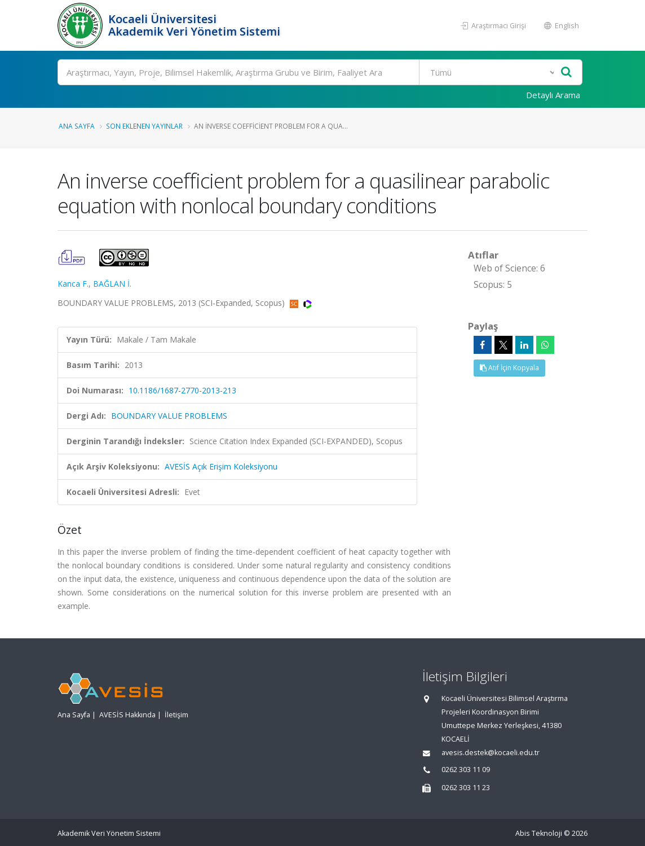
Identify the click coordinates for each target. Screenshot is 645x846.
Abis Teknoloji (538, 833)
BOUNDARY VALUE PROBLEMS (169, 415)
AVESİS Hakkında (127, 715)
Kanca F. (73, 283)
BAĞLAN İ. (112, 283)
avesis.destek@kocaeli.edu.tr (490, 752)
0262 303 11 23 (465, 787)
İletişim (176, 715)
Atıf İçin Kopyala (509, 367)
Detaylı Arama (553, 94)
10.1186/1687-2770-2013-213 (182, 390)
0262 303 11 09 (465, 769)
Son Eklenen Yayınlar (144, 125)
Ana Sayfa (77, 125)
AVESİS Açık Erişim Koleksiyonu (221, 466)
